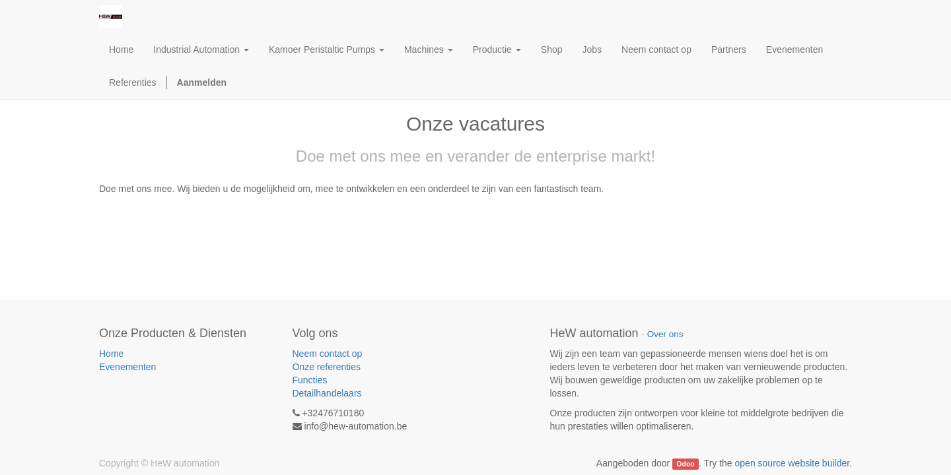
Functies (310, 380)
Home (111, 353)
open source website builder (792, 463)
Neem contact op (328, 353)
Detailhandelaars (327, 393)
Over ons (665, 334)
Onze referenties (327, 367)
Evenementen (127, 367)
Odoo (685, 464)
